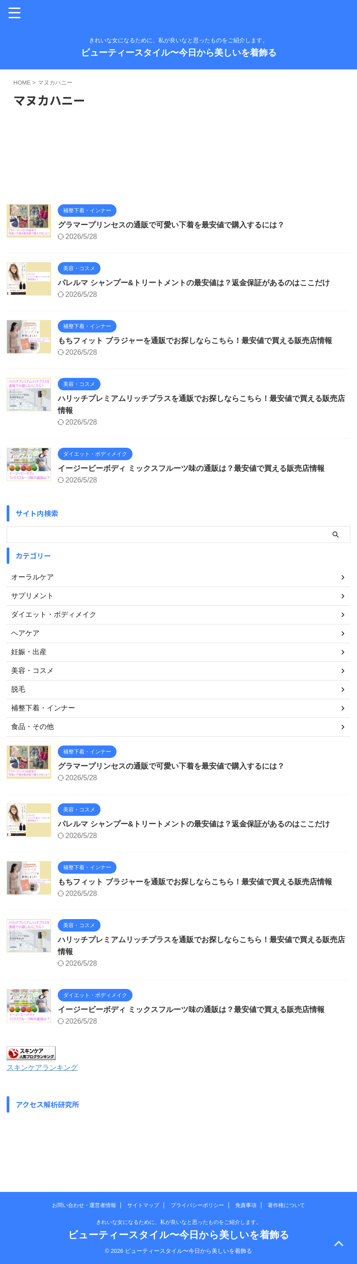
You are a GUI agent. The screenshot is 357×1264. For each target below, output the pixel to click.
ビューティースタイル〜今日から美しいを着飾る (179, 52)
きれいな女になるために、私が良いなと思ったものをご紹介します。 (178, 1222)
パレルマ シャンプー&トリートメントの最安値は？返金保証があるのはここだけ (202, 282)
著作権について (286, 1205)
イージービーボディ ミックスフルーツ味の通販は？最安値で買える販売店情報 (199, 468)
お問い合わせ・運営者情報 (84, 1205)
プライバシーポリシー (197, 1205)
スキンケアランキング (47, 1067)
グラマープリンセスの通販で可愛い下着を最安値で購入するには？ (178, 224)
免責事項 (246, 1205)
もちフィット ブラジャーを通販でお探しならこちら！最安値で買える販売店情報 (203, 340)
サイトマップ (143, 1205)
